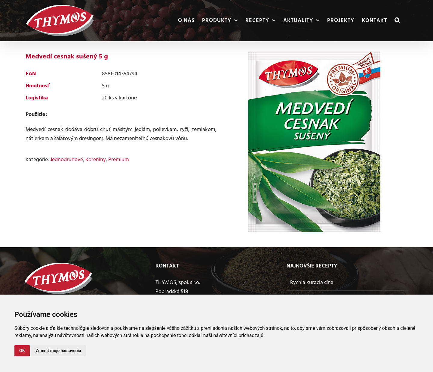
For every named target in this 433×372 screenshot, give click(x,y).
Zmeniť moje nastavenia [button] (58, 350)
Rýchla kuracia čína (311, 282)
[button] (397, 21)
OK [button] (22, 350)
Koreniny (95, 159)
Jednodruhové (66, 159)
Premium (118, 159)
